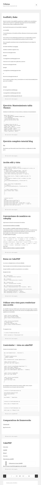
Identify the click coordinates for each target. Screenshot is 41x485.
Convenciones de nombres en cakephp (16, 217)
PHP (16, 413)
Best (4, 427)
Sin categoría (15, 98)
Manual (5, 453)
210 (17, 476)
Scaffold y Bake (10, 17)
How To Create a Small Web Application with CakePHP (14, 466)
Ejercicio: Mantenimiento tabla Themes (17, 106)
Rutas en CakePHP (11, 259)
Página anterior (4, 476)
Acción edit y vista (11, 162)
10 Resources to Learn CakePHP (15, 463)
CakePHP (7, 443)
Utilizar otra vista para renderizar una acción (19, 303)
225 (29, 476)
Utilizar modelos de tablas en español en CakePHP (13, 248)
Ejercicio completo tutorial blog (18, 141)
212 (23, 476)
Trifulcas (6, 4)
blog (4, 145)
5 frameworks (6, 424)
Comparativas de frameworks (17, 420)
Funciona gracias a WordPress (11, 482)
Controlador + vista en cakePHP (18, 345)
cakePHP (14, 413)
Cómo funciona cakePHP (8, 459)
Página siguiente (36, 476)
